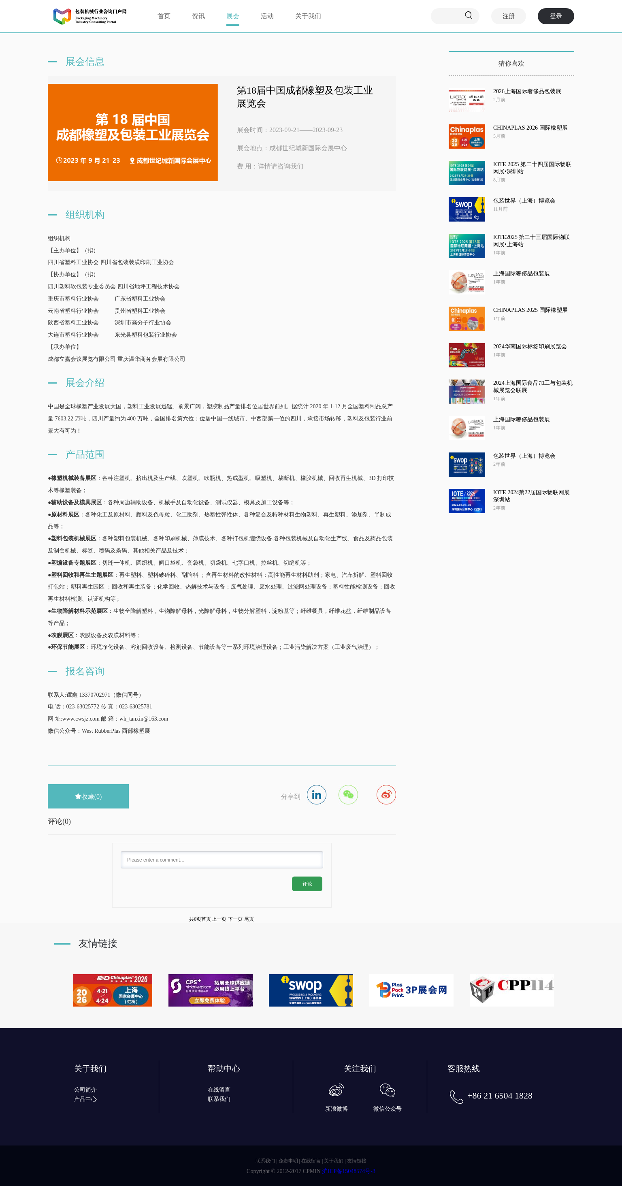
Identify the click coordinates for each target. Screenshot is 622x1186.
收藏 (88, 796)
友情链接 (356, 1161)
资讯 (198, 16)
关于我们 (308, 16)
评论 (307, 884)
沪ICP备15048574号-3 (348, 1171)
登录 (556, 16)
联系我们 (219, 1099)
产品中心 (85, 1099)
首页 (164, 16)
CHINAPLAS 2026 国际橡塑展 (530, 128)
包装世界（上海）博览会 (524, 201)
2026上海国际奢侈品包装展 (527, 91)
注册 (509, 16)
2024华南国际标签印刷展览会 (530, 346)
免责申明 (288, 1161)
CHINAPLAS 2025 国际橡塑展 (530, 310)
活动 (267, 16)
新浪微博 (336, 1109)
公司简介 (85, 1090)
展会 (232, 16)
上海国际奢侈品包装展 (521, 274)
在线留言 (219, 1090)
